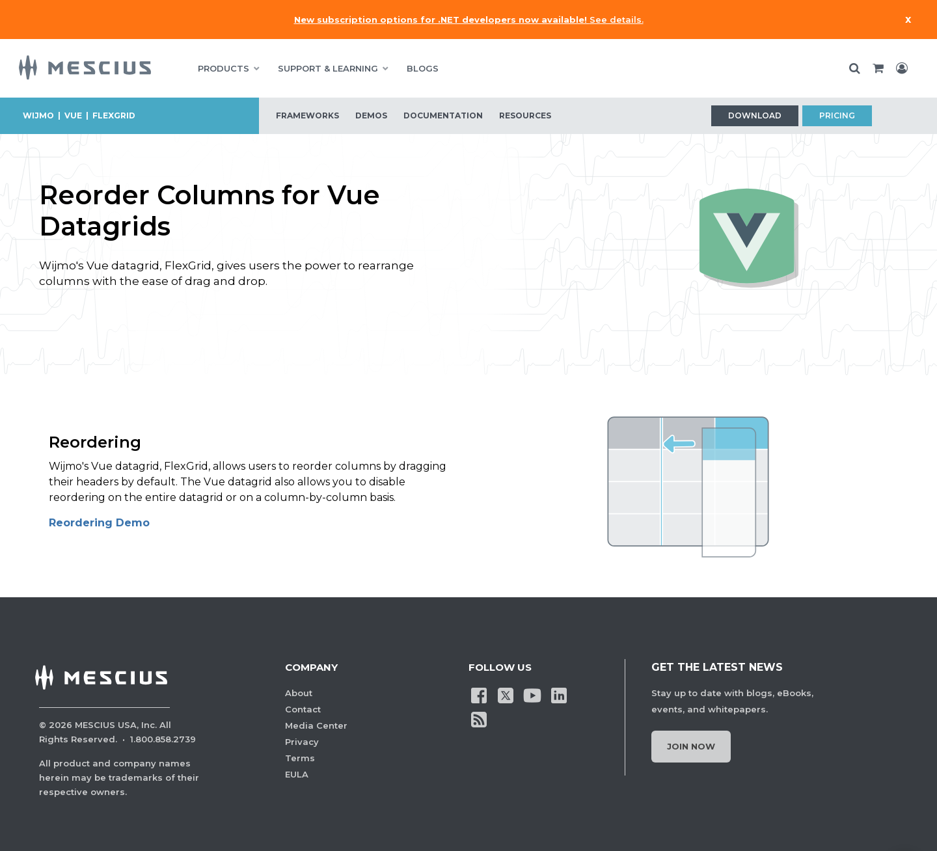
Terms (300, 758)
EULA (296, 774)
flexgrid (113, 115)
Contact (303, 709)
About (298, 693)
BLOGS (423, 68)
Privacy (302, 741)
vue (73, 115)
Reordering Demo (99, 523)
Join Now (691, 746)
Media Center (316, 725)
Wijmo (38, 115)
